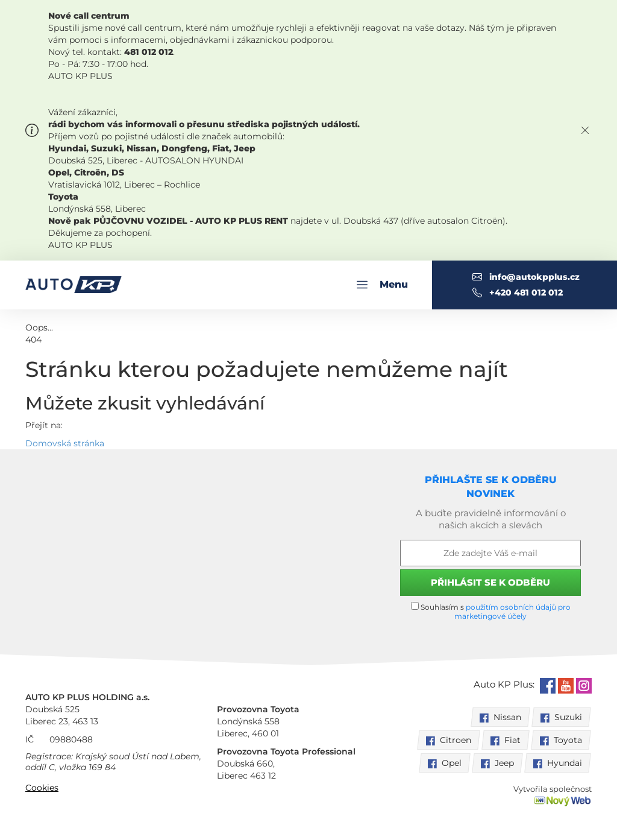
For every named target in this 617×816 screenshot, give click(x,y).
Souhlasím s (491, 611)
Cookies (41, 787)
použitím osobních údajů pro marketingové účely (512, 612)
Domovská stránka (64, 443)
